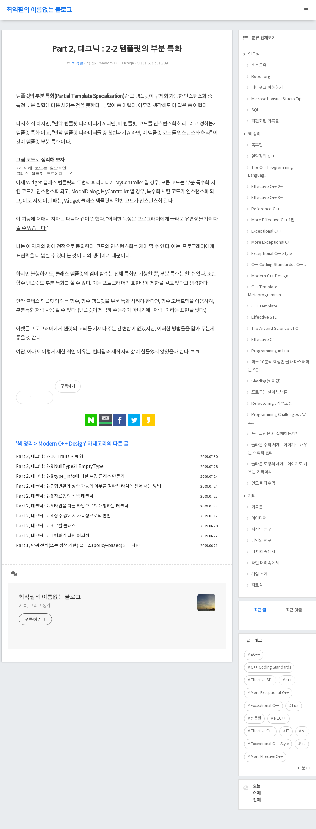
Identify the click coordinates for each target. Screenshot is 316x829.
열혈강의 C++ (263, 156)
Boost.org (260, 76)
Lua (295, 706)
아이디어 (259, 518)
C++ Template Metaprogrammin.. (265, 291)
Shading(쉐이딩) (266, 381)
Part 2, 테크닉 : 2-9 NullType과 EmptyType (60, 468)
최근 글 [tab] (260, 610)
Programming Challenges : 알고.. (277, 418)
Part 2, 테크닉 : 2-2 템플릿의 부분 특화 (117, 49)
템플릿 (256, 718)
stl (304, 731)
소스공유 (259, 65)
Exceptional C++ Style (271, 253)
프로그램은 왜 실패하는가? (274, 434)
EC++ (255, 655)
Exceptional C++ (266, 231)
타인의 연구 (261, 540)
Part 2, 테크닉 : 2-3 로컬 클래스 (46, 527)
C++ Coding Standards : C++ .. (278, 265)
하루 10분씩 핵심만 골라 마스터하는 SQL (278, 366)
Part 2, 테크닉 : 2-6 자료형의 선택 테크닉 (54, 498)
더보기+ (304, 768)
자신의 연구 (261, 529)
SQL (255, 110)
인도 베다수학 (263, 483)
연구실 (254, 54)
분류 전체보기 (263, 38)
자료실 (257, 585)
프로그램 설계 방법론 (269, 392)
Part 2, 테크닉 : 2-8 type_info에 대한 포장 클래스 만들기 (70, 478)
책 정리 (25, 446)
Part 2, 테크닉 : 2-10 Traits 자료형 (49, 458)
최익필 (77, 63)
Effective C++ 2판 (267, 186)
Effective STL (264, 317)
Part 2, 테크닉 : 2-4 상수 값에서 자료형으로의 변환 (63, 518)
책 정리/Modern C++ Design (110, 63)
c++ (288, 680)
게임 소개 (259, 574)
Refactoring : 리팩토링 (271, 403)
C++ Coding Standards (271, 667)
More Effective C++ (267, 757)
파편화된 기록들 (265, 121)
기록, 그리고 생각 (35, 608)
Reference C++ (265, 209)
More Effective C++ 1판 (273, 220)
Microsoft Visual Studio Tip (276, 99)
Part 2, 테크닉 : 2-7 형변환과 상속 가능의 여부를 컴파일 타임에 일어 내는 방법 (88, 488)
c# (303, 744)
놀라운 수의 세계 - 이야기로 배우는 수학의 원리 (277, 449)
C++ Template (264, 306)
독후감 (257, 145)
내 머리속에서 (263, 552)
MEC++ (280, 718)
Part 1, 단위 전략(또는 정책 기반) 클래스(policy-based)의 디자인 (78, 547)
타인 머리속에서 (265, 563)
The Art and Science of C (274, 328)
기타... (253, 496)
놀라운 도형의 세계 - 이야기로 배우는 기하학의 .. (277, 468)
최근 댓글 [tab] (294, 610)
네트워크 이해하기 (267, 87)
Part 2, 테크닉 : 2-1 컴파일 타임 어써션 (52, 537)
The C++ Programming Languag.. (270, 171)
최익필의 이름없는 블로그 (39, 10)
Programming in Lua (270, 351)
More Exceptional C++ (271, 242)
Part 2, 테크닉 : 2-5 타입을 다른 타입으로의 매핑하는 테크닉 (72, 508)
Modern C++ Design (61, 446)
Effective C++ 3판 (267, 198)
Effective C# (263, 339)
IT (287, 731)
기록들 (257, 507)
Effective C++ (262, 731)
